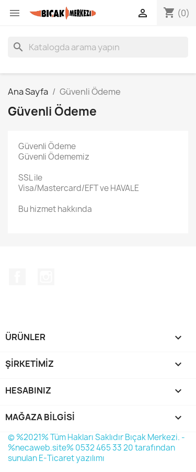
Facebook (17, 276)
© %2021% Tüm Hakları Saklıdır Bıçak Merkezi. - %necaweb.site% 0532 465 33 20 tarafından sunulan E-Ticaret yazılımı (96, 448)
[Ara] (98, 47)
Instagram (46, 276)
